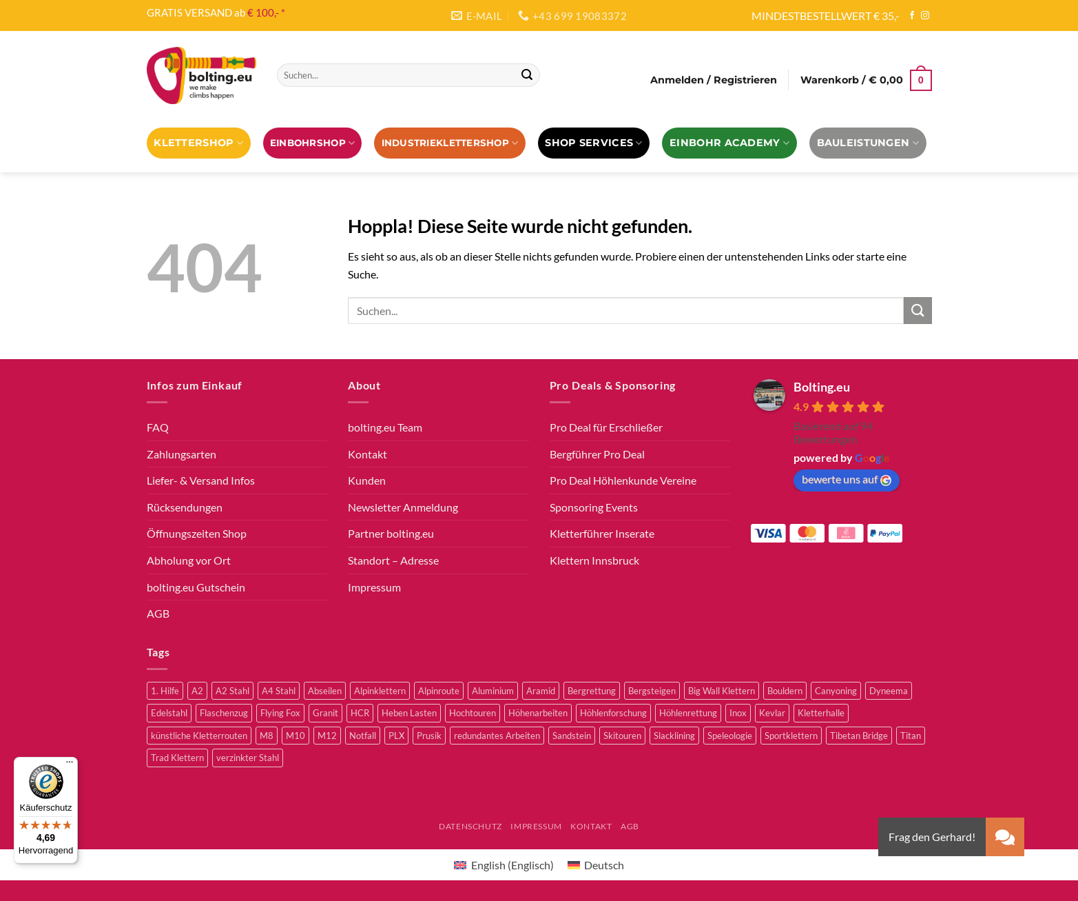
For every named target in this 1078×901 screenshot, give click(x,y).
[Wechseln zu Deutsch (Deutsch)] (596, 865)
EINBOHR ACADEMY (729, 143)
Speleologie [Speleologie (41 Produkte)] (729, 735)
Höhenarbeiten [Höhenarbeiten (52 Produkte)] (538, 712)
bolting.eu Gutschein (196, 587)
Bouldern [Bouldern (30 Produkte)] (784, 690)
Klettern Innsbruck (594, 560)
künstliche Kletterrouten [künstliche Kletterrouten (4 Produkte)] (199, 735)
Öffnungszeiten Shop (197, 533)
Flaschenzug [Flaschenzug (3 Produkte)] (224, 712)
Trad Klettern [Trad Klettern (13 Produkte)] (177, 757)
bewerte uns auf (846, 479)
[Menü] (69, 765)
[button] (713, 80)
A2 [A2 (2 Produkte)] (197, 690)
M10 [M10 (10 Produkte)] (295, 735)
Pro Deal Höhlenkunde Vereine (623, 480)
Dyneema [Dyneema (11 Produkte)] (888, 690)
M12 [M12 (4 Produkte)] (327, 735)
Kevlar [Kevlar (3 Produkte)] (772, 712)
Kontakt (367, 453)
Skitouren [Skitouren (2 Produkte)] (622, 735)
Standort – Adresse (393, 560)
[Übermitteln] (527, 75)
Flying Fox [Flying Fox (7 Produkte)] (280, 712)
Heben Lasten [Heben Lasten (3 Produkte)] (409, 712)
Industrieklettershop (450, 143)
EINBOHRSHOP (312, 143)
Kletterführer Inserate (602, 533)
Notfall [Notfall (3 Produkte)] (362, 735)
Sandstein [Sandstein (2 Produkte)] (571, 735)
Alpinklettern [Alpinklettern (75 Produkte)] (380, 690)
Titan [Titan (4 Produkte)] (910, 735)
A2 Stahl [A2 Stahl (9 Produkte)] (232, 690)
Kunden (367, 480)
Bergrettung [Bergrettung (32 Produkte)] (592, 690)
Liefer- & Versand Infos (201, 480)
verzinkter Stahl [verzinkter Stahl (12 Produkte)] (247, 757)
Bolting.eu (822, 386)
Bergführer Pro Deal (597, 453)
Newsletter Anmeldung (403, 507)
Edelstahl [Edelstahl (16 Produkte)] (169, 712)
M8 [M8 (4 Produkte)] (266, 735)
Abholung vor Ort (189, 560)
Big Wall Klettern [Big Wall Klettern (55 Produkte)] (721, 690)
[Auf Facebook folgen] (912, 16)
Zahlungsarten (181, 453)
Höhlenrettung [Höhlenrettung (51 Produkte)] (688, 712)
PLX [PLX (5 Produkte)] (396, 735)
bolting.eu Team (385, 427)
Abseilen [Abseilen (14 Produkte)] (325, 690)
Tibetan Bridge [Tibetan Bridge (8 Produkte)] (859, 735)
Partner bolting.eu (391, 533)
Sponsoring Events (594, 507)
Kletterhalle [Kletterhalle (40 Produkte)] (821, 712)
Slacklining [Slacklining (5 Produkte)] (674, 735)
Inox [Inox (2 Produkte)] (738, 712)
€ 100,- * (266, 12)
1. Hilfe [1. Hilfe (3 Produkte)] (165, 690)
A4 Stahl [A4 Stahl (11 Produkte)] (279, 690)
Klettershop (198, 143)
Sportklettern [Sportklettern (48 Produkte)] (791, 735)
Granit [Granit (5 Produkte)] (325, 712)
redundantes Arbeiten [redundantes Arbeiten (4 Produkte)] (497, 735)
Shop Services (593, 143)
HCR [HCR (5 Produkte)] (360, 712)
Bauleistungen (868, 143)
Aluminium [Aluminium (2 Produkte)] (493, 690)
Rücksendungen (184, 507)
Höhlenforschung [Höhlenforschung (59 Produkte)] (613, 712)
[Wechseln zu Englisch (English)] (503, 865)
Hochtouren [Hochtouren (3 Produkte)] (472, 712)
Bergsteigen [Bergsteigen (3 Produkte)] (652, 690)
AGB (158, 613)
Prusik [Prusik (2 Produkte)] (429, 735)
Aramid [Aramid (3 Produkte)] (540, 690)
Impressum (374, 587)
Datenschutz (470, 826)
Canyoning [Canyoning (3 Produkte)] (836, 690)
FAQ (158, 427)
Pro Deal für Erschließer (606, 427)
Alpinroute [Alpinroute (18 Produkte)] (438, 690)
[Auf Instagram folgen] (925, 16)
